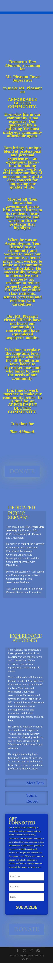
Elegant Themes (26, 955)
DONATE (22, 471)
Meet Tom (35, 783)
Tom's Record (32, 798)
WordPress (26, 959)
